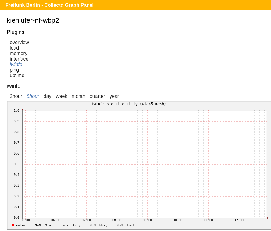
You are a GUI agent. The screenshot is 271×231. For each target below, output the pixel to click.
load (14, 47)
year (114, 96)
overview (19, 42)
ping (14, 70)
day (48, 96)
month (78, 96)
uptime (17, 75)
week (61, 96)
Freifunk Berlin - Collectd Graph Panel (49, 5)
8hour (33, 96)
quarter (97, 96)
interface (19, 58)
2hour (16, 96)
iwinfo (16, 64)
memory (18, 53)
